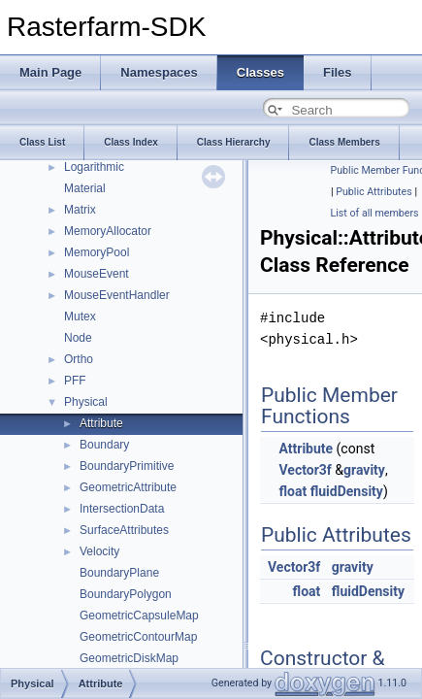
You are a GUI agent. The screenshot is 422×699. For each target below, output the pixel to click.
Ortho (78, 359)
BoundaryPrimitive (127, 466)
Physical (86, 402)
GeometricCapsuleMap (139, 615)
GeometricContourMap (138, 637)
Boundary (104, 444)
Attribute (101, 423)
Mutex (80, 316)
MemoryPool (96, 252)
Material (85, 188)
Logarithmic (94, 167)
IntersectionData (122, 509)
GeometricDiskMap (129, 658)
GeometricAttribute (128, 487)
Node (78, 338)
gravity (364, 470)
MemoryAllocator (107, 231)
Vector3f (304, 470)
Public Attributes (374, 191)
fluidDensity (346, 491)
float (292, 491)
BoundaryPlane (119, 573)
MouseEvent (96, 274)
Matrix (80, 209)
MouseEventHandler (117, 295)
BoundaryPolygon (126, 594)
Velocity (99, 551)
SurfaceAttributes (124, 530)
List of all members (375, 213)
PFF (75, 380)
